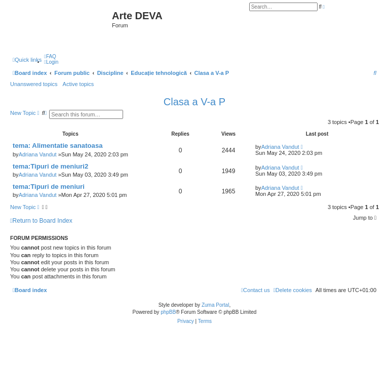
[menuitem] (50, 56)
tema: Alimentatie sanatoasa (58, 145)
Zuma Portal (215, 305)
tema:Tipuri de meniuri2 (50, 166)
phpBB (168, 312)
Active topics (78, 84)
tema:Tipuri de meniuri (49, 186)
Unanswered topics (34, 84)
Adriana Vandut (38, 154)
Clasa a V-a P (194, 101)
